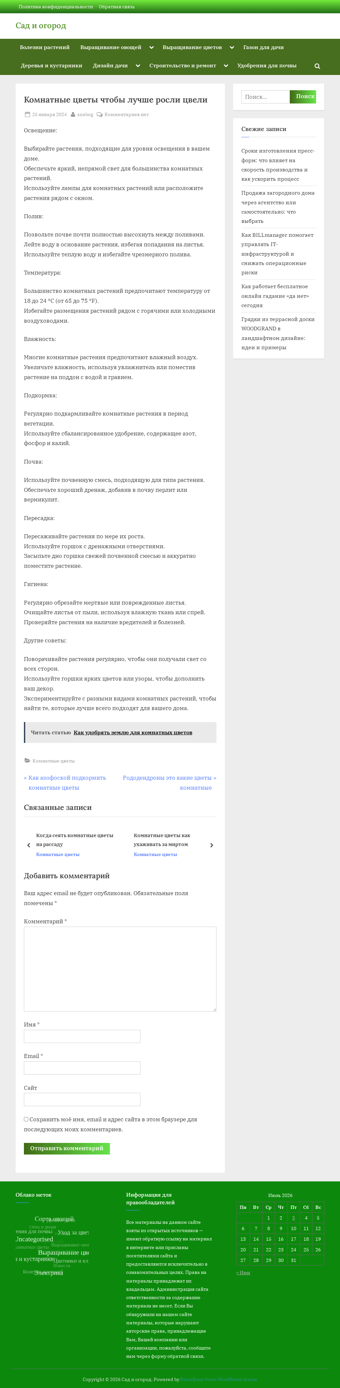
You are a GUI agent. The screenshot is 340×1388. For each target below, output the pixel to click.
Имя (32, 1024)
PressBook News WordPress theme (218, 1379)
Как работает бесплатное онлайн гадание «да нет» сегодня (275, 295)
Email (33, 1056)
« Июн (243, 1272)
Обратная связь (117, 6)
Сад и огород (41, 25)
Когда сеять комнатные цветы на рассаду (75, 840)
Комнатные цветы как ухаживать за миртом (162, 840)
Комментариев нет (127, 114)
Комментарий (45, 921)
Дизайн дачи (110, 65)
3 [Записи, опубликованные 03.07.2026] (293, 1218)
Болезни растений (45, 46)
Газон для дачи (263, 46)
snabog (85, 113)
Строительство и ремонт (182, 65)
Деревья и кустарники (51, 65)
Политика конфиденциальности (56, 6)
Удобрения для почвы (267, 65)
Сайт (30, 1087)
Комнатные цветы (54, 761)
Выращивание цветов (192, 46)
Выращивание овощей (110, 46)
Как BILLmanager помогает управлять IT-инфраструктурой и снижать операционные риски (277, 253)
